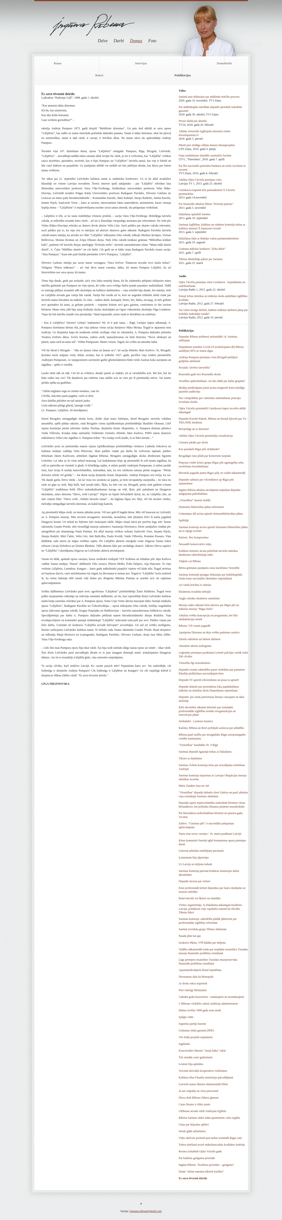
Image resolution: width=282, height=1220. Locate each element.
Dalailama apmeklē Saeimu (194, 214)
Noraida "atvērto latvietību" (195, 367)
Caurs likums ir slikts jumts (194, 1104)
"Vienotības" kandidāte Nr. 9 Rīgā (198, 745)
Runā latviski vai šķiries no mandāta (200, 898)
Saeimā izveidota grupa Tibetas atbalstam (203, 929)
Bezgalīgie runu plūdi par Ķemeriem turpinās (205, 456)
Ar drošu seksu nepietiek (193, 983)
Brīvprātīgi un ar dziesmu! (194, 429)
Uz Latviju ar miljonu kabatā (195, 864)
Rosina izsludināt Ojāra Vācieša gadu (200, 1151)
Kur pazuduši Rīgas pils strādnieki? (199, 449)
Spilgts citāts (186, 1017)
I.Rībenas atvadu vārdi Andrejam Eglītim (202, 1111)
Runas (58, 63)
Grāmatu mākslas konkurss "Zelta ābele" (202, 248)
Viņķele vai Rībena (190, 561)
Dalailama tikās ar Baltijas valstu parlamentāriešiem (209, 238)
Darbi (119, 40)
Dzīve (103, 40)
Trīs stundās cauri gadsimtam (196, 1057)
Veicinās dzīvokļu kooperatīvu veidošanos (203, 1070)
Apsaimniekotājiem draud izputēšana (200, 970)
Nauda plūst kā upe (190, 936)
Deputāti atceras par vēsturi (194, 881)
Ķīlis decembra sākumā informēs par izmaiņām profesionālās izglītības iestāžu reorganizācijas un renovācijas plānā (207, 711)
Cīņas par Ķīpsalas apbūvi (194, 1124)
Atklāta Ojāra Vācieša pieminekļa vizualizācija (206, 435)
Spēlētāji (184, 520)
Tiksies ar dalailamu (190, 758)
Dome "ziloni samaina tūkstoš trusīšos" (201, 1171)
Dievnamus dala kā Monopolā (196, 976)
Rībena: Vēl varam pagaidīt (194, 625)
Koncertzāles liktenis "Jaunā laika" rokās (202, 1050)
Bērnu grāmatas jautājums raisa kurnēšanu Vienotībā (209, 568)
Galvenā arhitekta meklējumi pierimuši (201, 850)
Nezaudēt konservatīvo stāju (195, 544)
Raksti (99, 75)
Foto (152, 40)
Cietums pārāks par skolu (193, 442)
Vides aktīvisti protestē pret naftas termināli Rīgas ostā (210, 1138)
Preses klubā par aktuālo (193, 121)
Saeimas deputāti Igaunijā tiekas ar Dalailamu (205, 751)
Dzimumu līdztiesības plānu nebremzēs (201, 507)
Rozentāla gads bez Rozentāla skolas (200, 374)
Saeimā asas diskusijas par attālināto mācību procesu (209, 96)
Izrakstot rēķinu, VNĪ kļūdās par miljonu (202, 942)
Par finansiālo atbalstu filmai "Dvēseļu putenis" (206, 204)
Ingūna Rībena (92, 21)
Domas (136, 40)
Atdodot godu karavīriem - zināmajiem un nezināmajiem (211, 997)
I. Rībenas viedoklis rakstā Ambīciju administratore (208, 1003)
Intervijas (141, 63)
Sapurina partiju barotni (192, 1023)
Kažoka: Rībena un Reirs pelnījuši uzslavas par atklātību (211, 728)
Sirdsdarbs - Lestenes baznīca (196, 721)
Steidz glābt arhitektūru (192, 1131)
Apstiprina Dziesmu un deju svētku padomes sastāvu (209, 632)
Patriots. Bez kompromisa (194, 537)
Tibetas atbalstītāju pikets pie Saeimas (201, 259)
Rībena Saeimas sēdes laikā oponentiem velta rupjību (209, 1117)
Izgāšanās (184, 1044)
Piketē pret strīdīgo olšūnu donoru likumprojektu (207, 145)
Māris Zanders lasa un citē (194, 785)
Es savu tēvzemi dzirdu (193, 1178)
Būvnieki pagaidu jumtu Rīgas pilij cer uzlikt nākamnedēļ (212, 473)
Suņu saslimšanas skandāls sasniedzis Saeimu (205, 155)
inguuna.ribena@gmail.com (146, 1211)
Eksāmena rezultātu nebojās (195, 591)
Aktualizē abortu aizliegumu (195, 646)
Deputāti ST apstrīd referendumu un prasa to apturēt (209, 680)
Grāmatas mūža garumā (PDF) (196, 1030)
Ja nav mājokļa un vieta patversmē (199, 1091)
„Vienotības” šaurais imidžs (195, 500)
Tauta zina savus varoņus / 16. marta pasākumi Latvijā (210, 833)
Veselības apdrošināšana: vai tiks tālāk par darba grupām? (212, 381)
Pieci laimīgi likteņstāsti (193, 990)
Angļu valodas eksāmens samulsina (199, 598)
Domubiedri (224, 63)
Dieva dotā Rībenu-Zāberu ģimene (199, 1097)
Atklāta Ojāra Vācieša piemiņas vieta (200, 179)
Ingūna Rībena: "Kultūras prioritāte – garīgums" (206, 1164)
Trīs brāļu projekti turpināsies (196, 1037)
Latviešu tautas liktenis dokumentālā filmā (203, 1084)
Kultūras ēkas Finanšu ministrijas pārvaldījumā (206, 1077)
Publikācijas (182, 75)
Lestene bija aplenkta (191, 1064)
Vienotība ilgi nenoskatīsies (195, 663)
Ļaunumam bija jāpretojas (194, 857)
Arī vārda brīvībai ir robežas (195, 585)
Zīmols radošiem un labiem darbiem (200, 639)
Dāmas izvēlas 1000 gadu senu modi (200, 1010)
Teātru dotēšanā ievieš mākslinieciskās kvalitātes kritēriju (212, 1144)
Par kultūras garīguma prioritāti (197, 1158)
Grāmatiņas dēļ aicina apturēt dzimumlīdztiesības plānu (211, 513)
